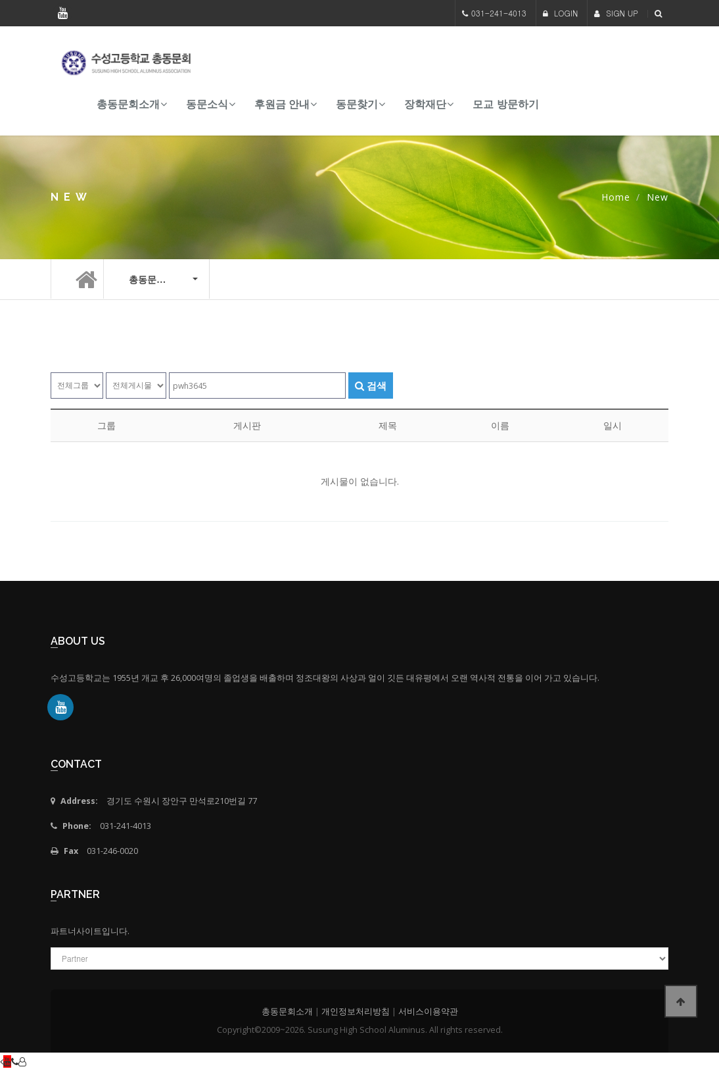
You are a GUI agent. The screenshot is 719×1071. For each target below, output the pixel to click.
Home (615, 197)
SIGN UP (616, 12)
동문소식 (207, 104)
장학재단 (425, 104)
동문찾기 (357, 104)
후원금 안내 (282, 104)
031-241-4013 (498, 12)
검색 (370, 385)
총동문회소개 (128, 104)
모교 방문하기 (505, 104)
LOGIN (560, 12)
